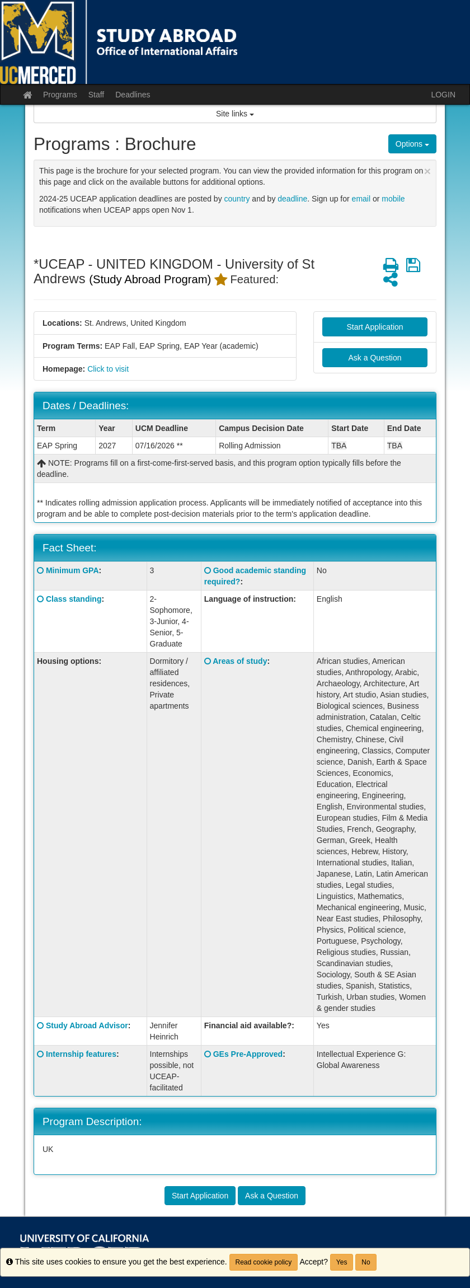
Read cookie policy (264, 1262)
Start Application (374, 326)
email (361, 198)
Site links (235, 113)
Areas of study (240, 661)
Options (412, 143)
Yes (341, 1262)
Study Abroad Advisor (87, 1025)
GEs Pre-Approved (248, 1054)
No (365, 1262)
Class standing (74, 598)
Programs (60, 94)
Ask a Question (375, 357)
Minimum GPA (72, 570)
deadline (292, 198)
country (237, 198)
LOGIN (443, 94)
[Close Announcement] (427, 171)
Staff (96, 94)
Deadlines (132, 94)
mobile (393, 198)
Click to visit (108, 368)
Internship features (81, 1054)
